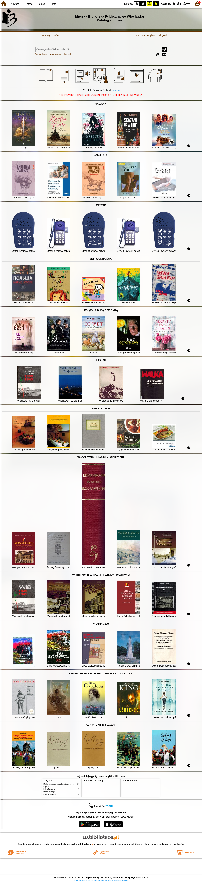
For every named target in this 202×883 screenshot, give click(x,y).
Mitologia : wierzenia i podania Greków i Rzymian (60, 784)
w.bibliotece (86, 844)
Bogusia (46, 787)
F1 (179, 3)
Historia (29, 4)
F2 (186, 3)
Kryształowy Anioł (49, 794)
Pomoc (41, 4)
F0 (173, 3)
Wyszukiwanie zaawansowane (49, 54)
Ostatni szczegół (49, 792)
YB (149, 3)
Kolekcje (68, 54)
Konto (53, 4)
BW (143, 3)
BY (155, 3)
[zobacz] (117, 90)
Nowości (15, 4)
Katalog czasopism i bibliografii (151, 35)
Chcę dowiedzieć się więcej (87, 880)
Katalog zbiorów (50, 35)
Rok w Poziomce (49, 789)
